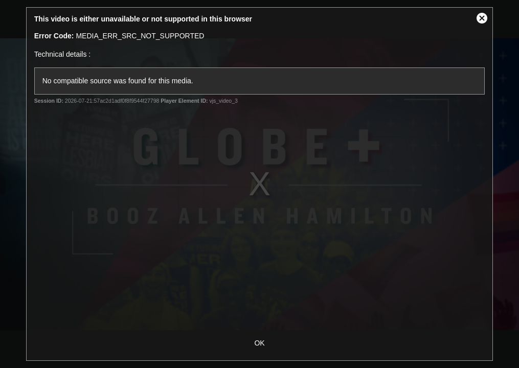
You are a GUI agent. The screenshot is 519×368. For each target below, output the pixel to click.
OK (259, 343)
